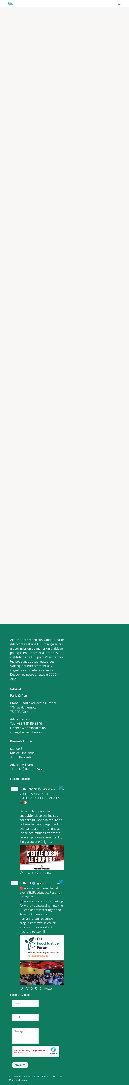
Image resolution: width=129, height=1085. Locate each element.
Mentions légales (18, 1080)
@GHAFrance (49, 789)
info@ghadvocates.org (26, 732)
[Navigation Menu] (119, 3)
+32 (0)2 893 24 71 (29, 769)
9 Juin (57, 883)
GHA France (28, 789)
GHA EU (25, 883)
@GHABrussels (44, 883)
